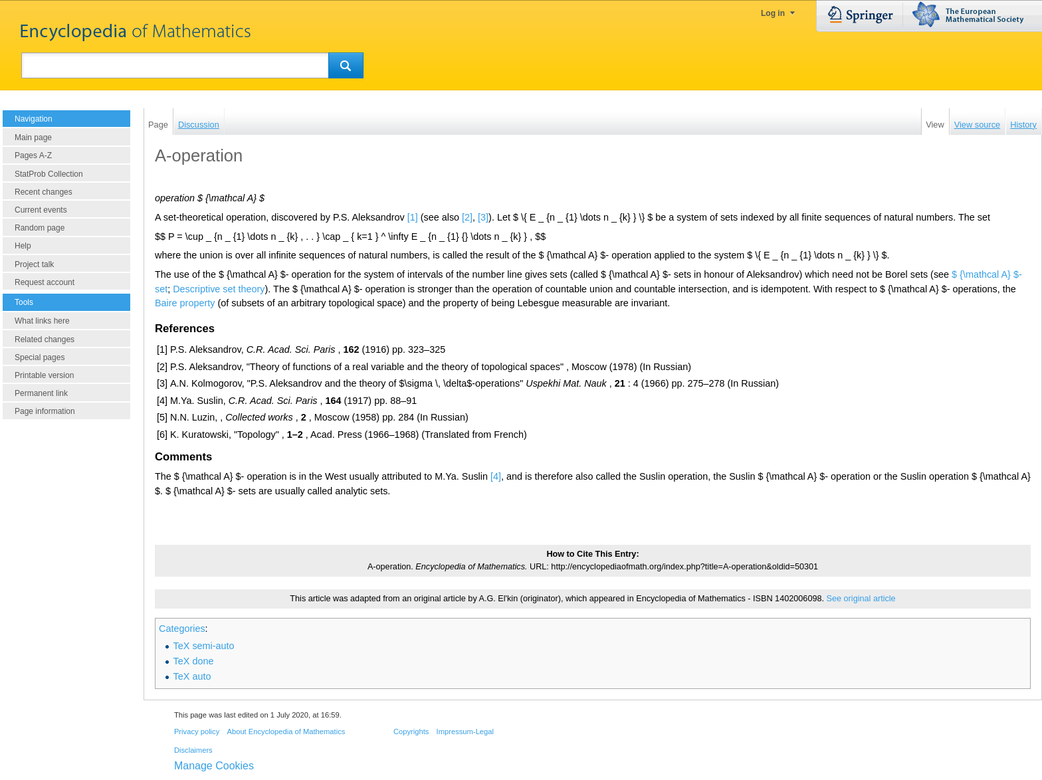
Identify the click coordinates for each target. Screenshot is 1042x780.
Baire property (185, 303)
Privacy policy (196, 731)
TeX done (193, 661)
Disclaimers (193, 750)
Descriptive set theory (218, 289)
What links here (42, 321)
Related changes (44, 339)
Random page (39, 228)
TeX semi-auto (204, 645)
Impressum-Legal (465, 731)
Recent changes (43, 192)
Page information (45, 411)
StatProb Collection (49, 174)
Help (23, 245)
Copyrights (411, 731)
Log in (773, 13)
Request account (44, 282)
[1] (412, 217)
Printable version (44, 375)
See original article (861, 598)
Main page (33, 137)
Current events (41, 210)
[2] (467, 217)
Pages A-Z (33, 155)
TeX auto (192, 676)
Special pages (39, 357)
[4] (495, 476)
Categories (182, 628)
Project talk (34, 264)
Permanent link (41, 393)
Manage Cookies (214, 765)
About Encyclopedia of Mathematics (286, 731)
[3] (483, 217)
